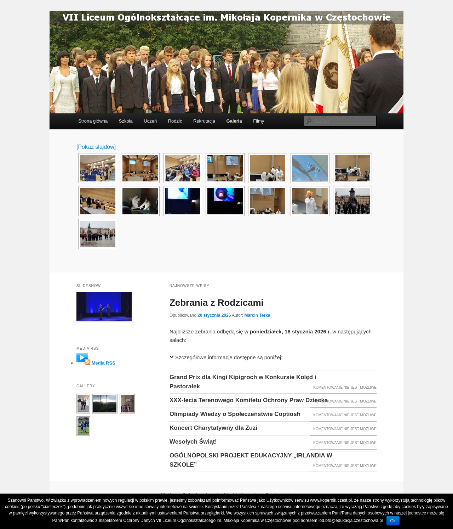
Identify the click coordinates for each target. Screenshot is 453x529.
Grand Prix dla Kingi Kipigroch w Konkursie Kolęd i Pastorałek (243, 382)
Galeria (234, 121)
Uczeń (150, 121)
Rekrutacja (204, 121)
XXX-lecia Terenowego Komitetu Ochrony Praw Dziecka (249, 400)
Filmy (258, 121)
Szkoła (126, 121)
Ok (393, 520)
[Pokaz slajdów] (96, 147)
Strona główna (93, 121)
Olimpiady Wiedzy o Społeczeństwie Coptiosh (235, 414)
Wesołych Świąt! (193, 441)
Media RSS (103, 363)
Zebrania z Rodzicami (217, 302)
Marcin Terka (257, 315)
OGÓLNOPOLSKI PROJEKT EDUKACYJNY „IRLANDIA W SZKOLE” (251, 460)
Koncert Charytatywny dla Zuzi (213, 427)
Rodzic (175, 121)
